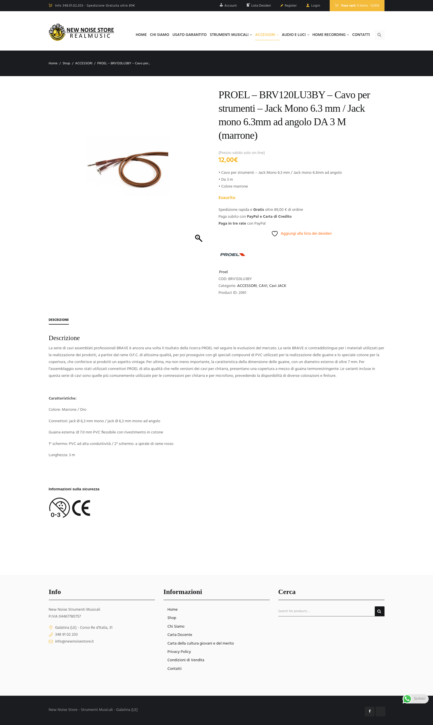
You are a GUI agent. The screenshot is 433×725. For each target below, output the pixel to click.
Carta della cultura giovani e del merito (201, 643)
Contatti (175, 669)
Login (315, 6)
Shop (66, 63)
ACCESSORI (83, 63)
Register (291, 6)
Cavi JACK (277, 286)
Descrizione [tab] (59, 320)
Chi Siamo (176, 626)
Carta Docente (180, 635)
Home (53, 63)
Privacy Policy (179, 652)
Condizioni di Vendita (186, 660)
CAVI (263, 286)
